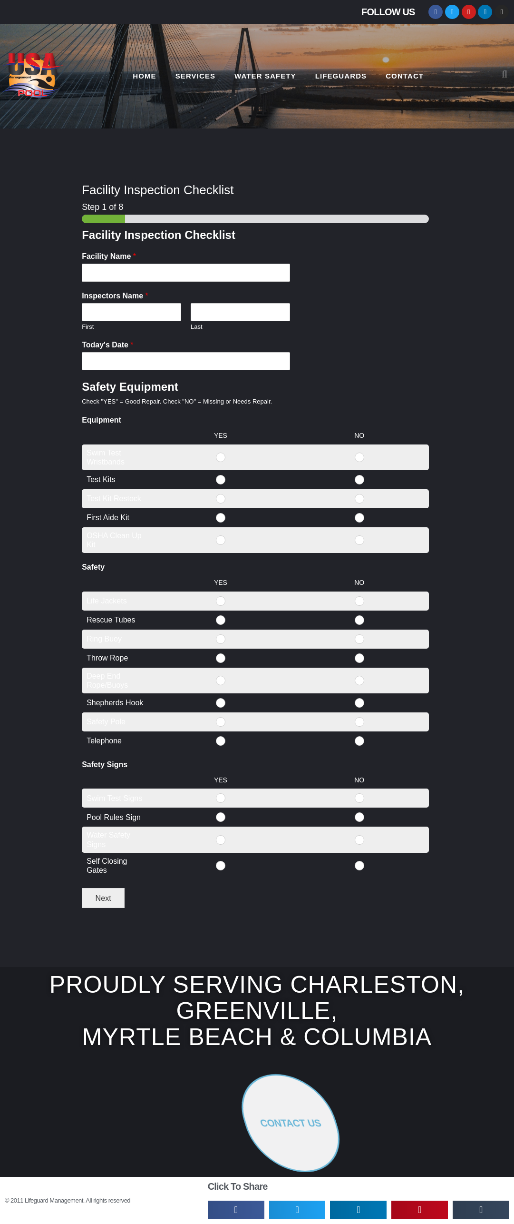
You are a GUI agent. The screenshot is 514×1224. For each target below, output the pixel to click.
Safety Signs (104, 764)
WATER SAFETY (265, 76)
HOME (144, 76)
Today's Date (107, 345)
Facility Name (109, 256)
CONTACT (405, 76)
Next (103, 898)
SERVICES (195, 76)
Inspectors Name (115, 296)
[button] (504, 74)
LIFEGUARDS (341, 76)
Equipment (101, 420)
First (88, 326)
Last (197, 326)
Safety (93, 567)
